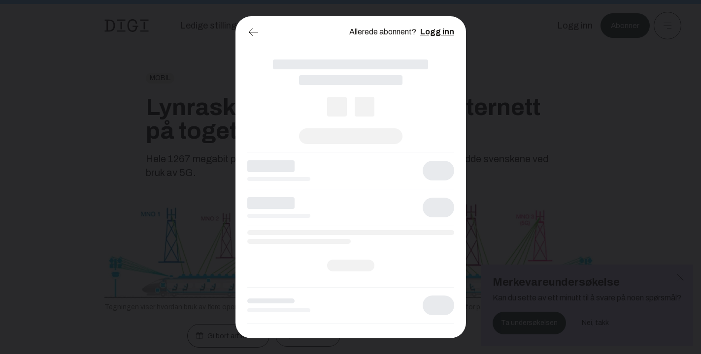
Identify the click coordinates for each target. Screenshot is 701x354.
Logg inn (437, 32)
